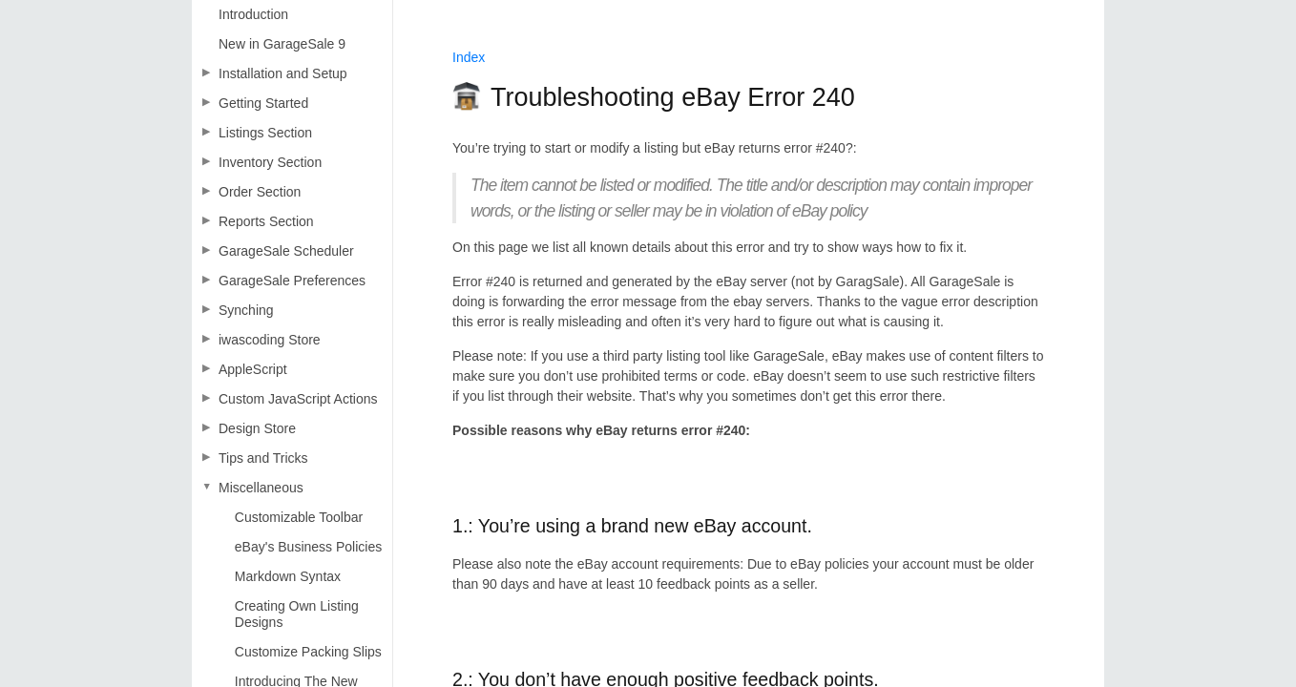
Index (468, 57)
